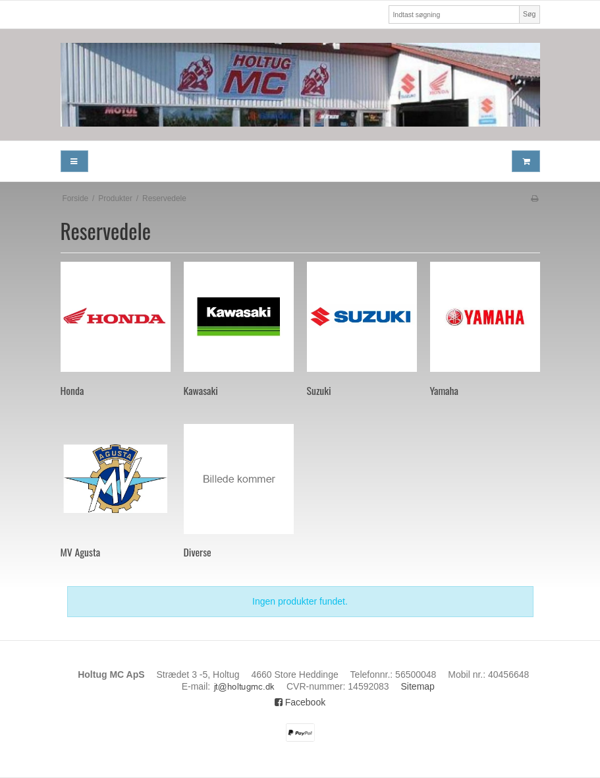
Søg (529, 14)
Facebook (300, 702)
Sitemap (418, 686)
